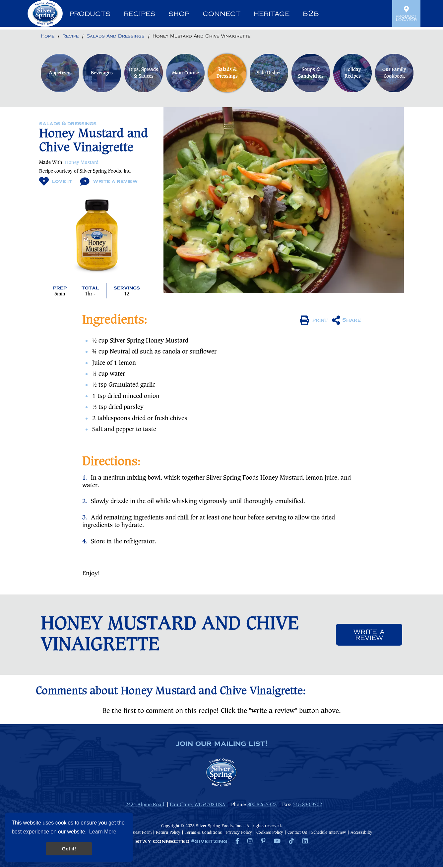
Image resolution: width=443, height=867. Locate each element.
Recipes (139, 14)
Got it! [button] (69, 848)
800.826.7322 (262, 805)
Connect (221, 14)
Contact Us (297, 832)
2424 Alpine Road (144, 805)
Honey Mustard (81, 162)
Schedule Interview (328, 832)
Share (346, 320)
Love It (55, 181)
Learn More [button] (102, 831)
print (314, 320)
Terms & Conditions (203, 832)
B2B (311, 14)
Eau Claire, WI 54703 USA (197, 805)
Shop (178, 14)
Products (89, 14)
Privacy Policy (239, 832)
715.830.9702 (307, 805)
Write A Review (109, 181)
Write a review (369, 635)
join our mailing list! (221, 744)
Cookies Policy (269, 832)
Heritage (271, 14)
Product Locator (406, 13)
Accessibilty (361, 832)
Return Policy (168, 832)
